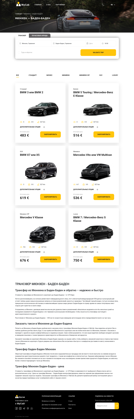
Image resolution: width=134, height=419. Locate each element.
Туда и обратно (26, 52)
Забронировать (50, 134)
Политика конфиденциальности (53, 408)
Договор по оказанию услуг (52, 405)
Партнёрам (60, 5)
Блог (70, 408)
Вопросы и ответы (48, 401)
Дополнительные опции (32, 127)
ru (112, 5)
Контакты (72, 405)
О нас (48, 5)
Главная (37, 5)
